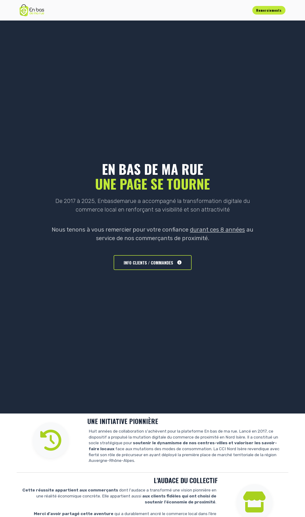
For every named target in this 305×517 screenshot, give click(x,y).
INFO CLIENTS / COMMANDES (153, 262)
